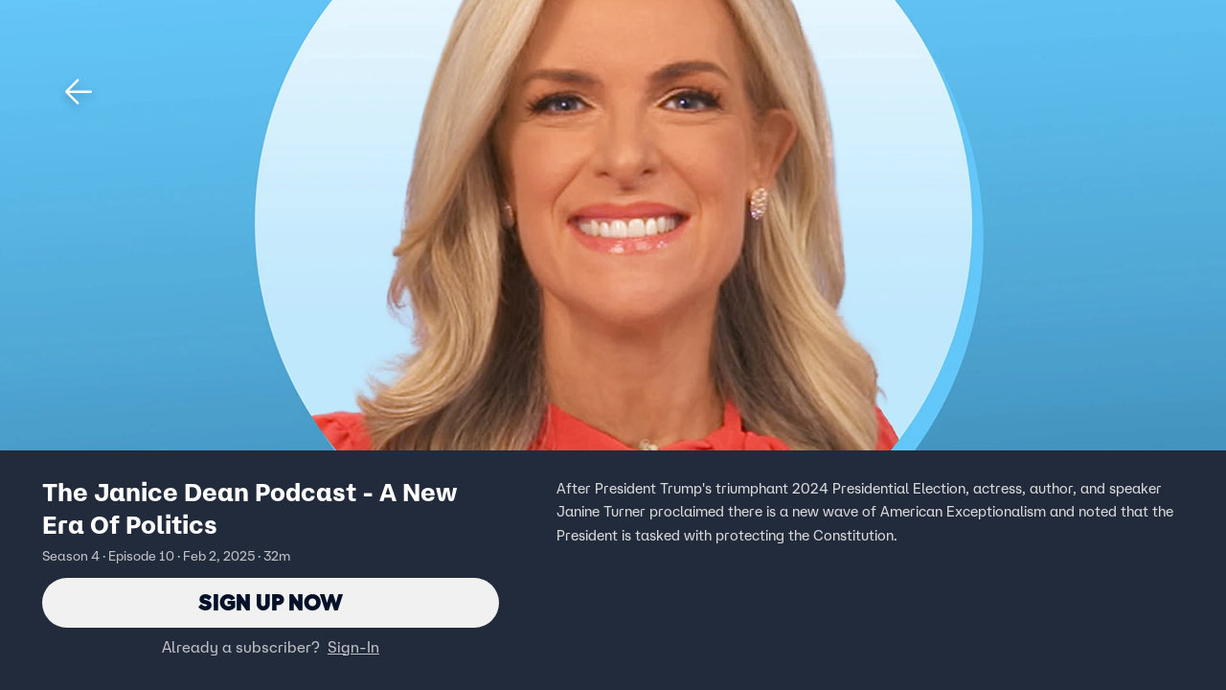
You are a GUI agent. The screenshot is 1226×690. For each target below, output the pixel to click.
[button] (78, 92)
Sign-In (353, 646)
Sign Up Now (270, 602)
